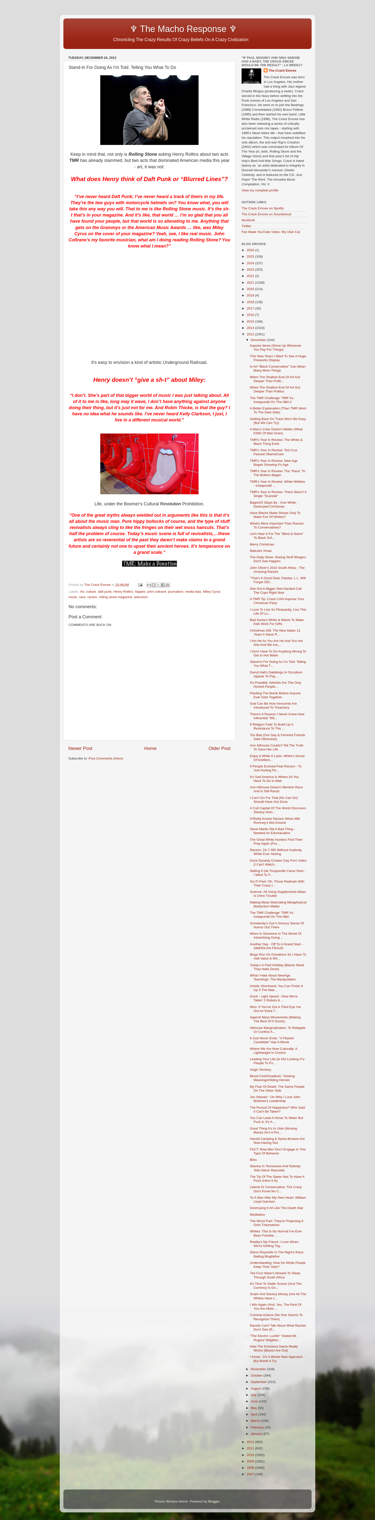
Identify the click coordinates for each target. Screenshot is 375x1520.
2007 (251, 1474)
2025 (251, 256)
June (255, 1401)
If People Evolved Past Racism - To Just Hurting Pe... (276, 768)
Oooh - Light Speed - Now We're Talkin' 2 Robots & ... (274, 998)
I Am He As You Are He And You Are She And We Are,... (276, 643)
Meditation (257, 1214)
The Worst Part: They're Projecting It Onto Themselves (276, 1223)
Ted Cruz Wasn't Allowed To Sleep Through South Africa (275, 1275)
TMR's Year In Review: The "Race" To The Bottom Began (277, 473)
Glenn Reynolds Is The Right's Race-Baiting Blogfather (277, 1254)
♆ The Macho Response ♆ (154, 29)
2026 (251, 250)
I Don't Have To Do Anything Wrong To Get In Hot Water (278, 653)
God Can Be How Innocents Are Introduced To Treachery (273, 705)
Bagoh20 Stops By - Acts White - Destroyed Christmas (274, 504)
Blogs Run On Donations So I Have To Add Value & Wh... (278, 956)
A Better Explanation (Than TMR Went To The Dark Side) (278, 410)
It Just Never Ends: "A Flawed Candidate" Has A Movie (272, 1040)
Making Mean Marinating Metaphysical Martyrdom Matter (278, 904)
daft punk (105, 591)
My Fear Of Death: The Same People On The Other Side (277, 1088)
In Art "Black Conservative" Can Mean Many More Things (277, 368)
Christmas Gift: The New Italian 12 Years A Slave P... (275, 632)
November (259, 1369)
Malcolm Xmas (261, 551)
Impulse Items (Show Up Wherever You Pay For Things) (275, 347)
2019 (251, 295)
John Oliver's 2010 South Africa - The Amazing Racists (277, 570)
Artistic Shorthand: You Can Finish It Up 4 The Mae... (276, 988)
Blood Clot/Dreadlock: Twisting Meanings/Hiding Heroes (272, 1078)
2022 (251, 276)
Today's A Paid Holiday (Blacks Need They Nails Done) (277, 967)
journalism (175, 591)
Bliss (253, 1160)
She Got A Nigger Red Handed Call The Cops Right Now (276, 590)
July (254, 1395)
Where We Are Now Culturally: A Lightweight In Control (273, 1051)
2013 (251, 334)
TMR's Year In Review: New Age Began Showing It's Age (274, 462)
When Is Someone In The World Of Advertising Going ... (276, 935)
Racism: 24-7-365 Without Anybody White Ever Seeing (276, 852)
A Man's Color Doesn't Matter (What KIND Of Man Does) (276, 431)
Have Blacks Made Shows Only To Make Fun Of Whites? (275, 515)
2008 (251, 1468)
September (259, 1382)
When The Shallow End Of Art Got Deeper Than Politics (275, 389)
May (254, 1408)
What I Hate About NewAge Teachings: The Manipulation (273, 977)
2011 (251, 1448)
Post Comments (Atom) (106, 758)
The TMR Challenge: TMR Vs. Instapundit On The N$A (272, 914)
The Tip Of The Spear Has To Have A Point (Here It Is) (277, 1178)
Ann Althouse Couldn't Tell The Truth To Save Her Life (276, 747)
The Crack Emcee (282, 70)
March (256, 1421)
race (82, 597)
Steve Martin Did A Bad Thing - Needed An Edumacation (272, 831)
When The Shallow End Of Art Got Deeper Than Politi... (275, 379)
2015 (251, 321)
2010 (251, 1455)
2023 (251, 269)
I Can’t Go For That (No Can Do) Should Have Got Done (274, 800)
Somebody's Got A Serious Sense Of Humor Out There (277, 925)
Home (150, 748)
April (254, 1414)
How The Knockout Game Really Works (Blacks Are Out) (274, 1348)
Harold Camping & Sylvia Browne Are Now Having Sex (277, 1141)
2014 (251, 328)
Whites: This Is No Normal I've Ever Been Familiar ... (276, 1233)
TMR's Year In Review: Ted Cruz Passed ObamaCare (274, 452)
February (258, 1427)
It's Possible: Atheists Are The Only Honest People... (275, 684)
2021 (251, 282)
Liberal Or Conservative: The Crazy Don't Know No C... (276, 1189)
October (257, 1375)
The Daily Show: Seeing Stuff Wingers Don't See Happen (278, 559)
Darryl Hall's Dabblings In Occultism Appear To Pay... (276, 674)
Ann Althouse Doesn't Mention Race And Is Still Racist (276, 789)
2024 (251, 263)
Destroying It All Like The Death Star (276, 1208)
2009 (251, 1461)
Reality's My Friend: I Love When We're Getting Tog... (274, 1244)
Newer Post (80, 748)
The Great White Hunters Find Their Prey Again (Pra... (276, 841)
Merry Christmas (262, 544)
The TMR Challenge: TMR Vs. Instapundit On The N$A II (272, 400)
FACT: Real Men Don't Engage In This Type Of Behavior (278, 1151)
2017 (251, 308)
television (141, 597)
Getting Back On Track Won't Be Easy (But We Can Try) (278, 421)
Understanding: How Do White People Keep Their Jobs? (278, 1265)
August (256, 1388)
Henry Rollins (123, 591)
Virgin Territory (260, 1069)
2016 (251, 315)
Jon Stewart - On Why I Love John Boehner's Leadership (275, 1099)
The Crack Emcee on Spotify (263, 208)
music (73, 597)
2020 (251, 289)
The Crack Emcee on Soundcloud (266, 214)
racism (92, 597)
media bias (193, 591)
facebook (248, 220)
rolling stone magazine (115, 597)
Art (82, 591)
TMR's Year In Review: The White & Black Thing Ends (276, 442)
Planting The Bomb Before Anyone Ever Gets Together (275, 695)
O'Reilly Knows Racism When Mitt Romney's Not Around (275, 820)
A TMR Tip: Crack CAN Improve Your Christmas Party (277, 601)
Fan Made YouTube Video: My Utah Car (271, 232)
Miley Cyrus (211, 591)
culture (91, 591)
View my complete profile (260, 190)
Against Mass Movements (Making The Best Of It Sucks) (275, 1019)
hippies (140, 591)
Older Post (220, 748)
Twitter (246, 226)
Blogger (213, 1501)
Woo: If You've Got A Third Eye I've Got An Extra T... (275, 1009)
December (259, 340)
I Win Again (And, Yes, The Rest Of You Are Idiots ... (276, 1306)
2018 (251, 302)
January (257, 1434)
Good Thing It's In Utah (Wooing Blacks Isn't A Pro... (273, 1130)
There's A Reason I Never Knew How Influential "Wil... (277, 716)
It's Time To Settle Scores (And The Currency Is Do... (276, 1285)
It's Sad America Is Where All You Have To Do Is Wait (274, 779)
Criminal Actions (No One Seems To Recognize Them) (276, 1317)
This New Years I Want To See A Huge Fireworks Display (278, 358)
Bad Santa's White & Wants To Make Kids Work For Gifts (277, 622)
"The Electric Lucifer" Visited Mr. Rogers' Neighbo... (273, 1338)
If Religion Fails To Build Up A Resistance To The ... (271, 726)
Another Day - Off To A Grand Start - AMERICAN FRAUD (276, 946)
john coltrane (156, 591)
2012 (251, 1442)
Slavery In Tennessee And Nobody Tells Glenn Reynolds (275, 1168)
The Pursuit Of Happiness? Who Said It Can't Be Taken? (277, 1109)
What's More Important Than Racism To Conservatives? (277, 525)
